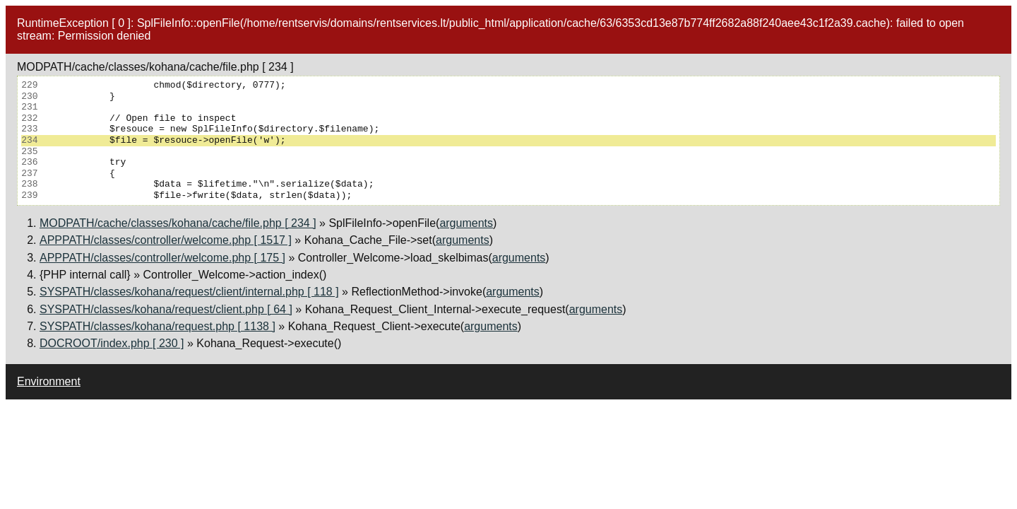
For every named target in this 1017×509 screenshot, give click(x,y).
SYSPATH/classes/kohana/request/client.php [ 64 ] (166, 309)
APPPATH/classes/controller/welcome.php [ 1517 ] (166, 240)
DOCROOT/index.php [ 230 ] (112, 343)
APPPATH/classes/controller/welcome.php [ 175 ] (162, 258)
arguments (466, 223)
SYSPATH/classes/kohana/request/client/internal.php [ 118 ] (189, 292)
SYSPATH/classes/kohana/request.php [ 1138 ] (157, 326)
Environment (49, 381)
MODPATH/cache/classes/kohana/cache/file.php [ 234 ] (178, 223)
